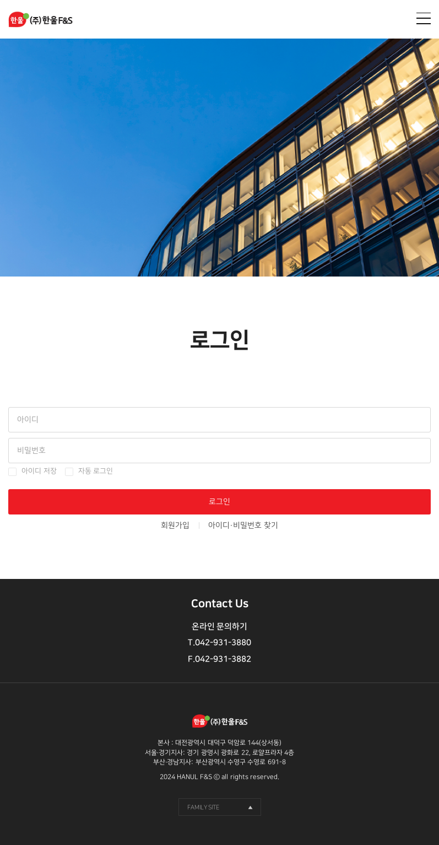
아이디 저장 (39, 471)
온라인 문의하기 (219, 626)
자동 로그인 (95, 471)
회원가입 (175, 525)
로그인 (219, 501)
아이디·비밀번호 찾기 (243, 525)
